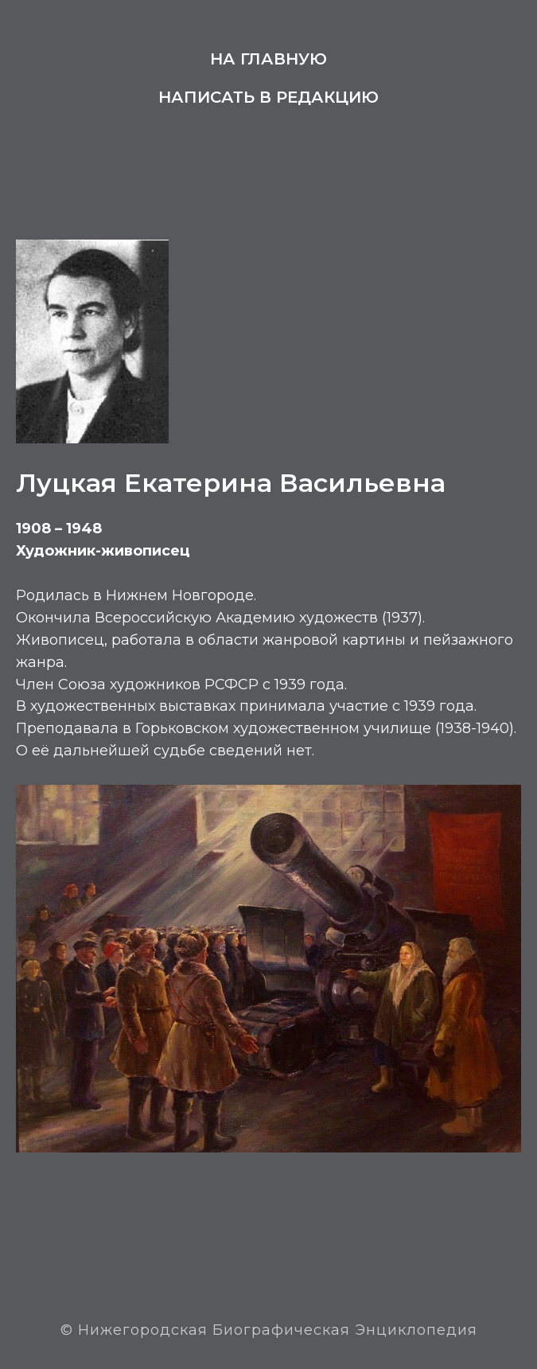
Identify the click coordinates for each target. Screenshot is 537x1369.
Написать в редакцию (268, 97)
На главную (268, 58)
